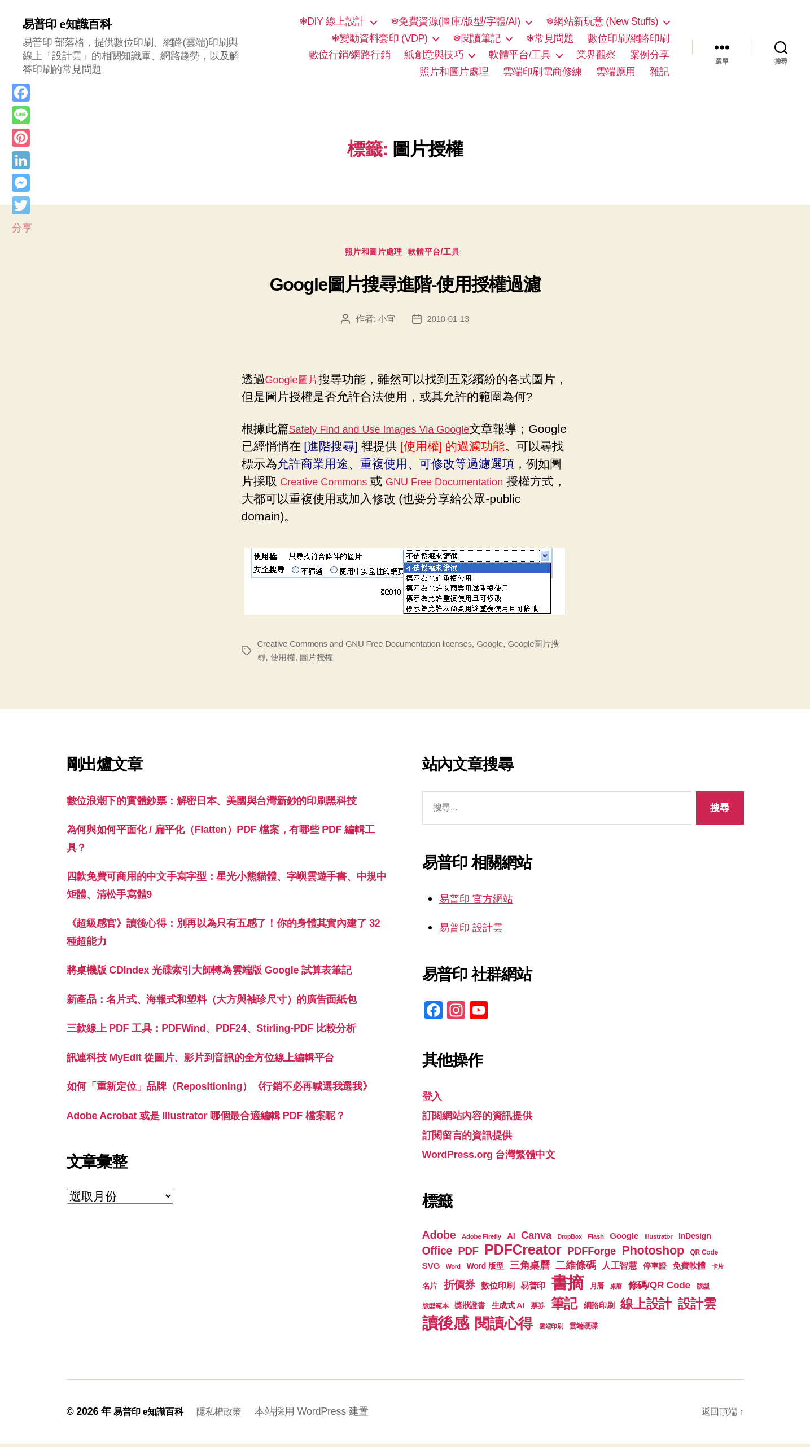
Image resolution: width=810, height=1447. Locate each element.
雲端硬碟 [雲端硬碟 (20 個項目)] (583, 1329)
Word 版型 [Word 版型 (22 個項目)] (484, 1269)
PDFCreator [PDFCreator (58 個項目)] (522, 1253)
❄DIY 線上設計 (332, 21)
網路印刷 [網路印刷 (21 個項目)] (599, 1309)
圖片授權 (338, 660)
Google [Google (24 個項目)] (624, 1239)
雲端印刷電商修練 (542, 71)
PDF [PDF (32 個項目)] (468, 1254)
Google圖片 (296, 382)
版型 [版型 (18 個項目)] (703, 1289)
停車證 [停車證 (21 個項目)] (654, 1269)
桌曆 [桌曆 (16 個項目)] (616, 1289)
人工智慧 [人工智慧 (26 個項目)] (619, 1269)
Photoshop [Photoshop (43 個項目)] (653, 1254)
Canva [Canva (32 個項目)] (536, 1238)
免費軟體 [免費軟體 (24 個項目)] (689, 1269)
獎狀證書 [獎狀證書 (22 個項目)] (469, 1308)
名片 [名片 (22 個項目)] (429, 1288)
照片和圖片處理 (454, 71)
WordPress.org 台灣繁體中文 (500, 1157)
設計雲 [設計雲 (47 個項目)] (697, 1307)
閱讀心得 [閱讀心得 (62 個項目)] (504, 1327)
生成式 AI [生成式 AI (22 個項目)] (508, 1308)
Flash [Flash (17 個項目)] (596, 1239)
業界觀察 (596, 54)
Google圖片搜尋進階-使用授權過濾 (405, 288)
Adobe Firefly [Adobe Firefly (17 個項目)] (481, 1239)
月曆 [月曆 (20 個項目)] (597, 1289)
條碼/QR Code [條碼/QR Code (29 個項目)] (659, 1288)
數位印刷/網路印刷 (628, 38)
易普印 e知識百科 (73, 23)
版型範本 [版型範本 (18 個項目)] (435, 1309)
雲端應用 (616, 71)
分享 (22, 228)
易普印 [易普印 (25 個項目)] (532, 1288)
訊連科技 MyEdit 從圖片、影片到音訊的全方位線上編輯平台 (223, 1131)
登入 (433, 1099)
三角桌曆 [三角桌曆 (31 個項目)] (530, 1268)
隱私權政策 (230, 1414)
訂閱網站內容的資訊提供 (486, 1118)
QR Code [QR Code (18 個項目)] (703, 1256)
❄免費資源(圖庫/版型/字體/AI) (455, 21)
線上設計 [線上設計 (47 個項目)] (646, 1307)
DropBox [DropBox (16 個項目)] (569, 1239)
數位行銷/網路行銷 (350, 54)
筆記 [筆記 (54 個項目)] (564, 1306)
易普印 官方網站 (482, 901)
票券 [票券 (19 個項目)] (538, 1309)
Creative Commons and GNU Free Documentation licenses (372, 647)
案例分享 (649, 54)
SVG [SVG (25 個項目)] (431, 1269)
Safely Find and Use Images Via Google (394, 432)
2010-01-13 (448, 322)
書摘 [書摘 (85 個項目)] (567, 1286)
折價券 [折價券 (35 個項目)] (459, 1288)
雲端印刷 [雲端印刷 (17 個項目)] (551, 1329)
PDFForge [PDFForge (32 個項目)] (591, 1254)
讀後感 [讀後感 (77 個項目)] (445, 1326)
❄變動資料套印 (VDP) (379, 38)
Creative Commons (366, 484)
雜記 (659, 71)
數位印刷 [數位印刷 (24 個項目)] (497, 1288)
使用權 (301, 660)
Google (505, 647)
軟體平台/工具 (520, 54)
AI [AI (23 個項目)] (511, 1239)
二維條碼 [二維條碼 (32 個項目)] (575, 1268)
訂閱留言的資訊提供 (475, 1138)
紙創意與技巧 (433, 54)
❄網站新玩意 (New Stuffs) (602, 21)
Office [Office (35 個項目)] (437, 1254)
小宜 (385, 322)
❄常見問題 (550, 38)
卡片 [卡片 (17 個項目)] (718, 1269)
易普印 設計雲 (476, 930)
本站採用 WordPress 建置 (326, 1414)
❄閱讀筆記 (477, 38)
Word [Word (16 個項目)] (453, 1269)
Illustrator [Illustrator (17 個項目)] (659, 1239)
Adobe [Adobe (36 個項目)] (439, 1238)
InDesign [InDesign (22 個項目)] (694, 1239)
